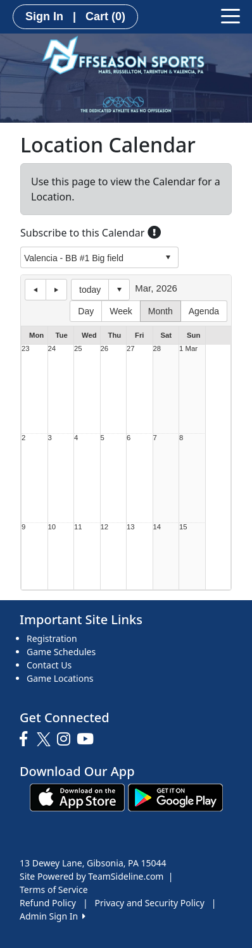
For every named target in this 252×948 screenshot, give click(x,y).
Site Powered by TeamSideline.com (91, 876)
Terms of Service (54, 889)
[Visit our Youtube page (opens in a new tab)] (88, 739)
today (90, 290)
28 (157, 348)
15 (183, 527)
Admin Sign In (52, 916)
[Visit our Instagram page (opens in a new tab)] (67, 739)
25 (78, 348)
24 (52, 348)
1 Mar (188, 348)
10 (52, 527)
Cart (105, 16)
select (168, 257)
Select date (119, 289)
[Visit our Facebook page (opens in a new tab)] (27, 739)
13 (131, 527)
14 (157, 527)
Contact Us (49, 665)
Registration (52, 638)
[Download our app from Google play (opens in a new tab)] (175, 797)
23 (26, 348)
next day (56, 289)
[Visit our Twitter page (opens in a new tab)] (45, 739)
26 (105, 348)
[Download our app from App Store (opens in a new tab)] (77, 797)
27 (131, 348)
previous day (35, 289)
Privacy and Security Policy (150, 903)
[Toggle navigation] (230, 15)
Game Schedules (61, 652)
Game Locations (60, 678)
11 (78, 527)
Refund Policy (48, 903)
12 (105, 527)
